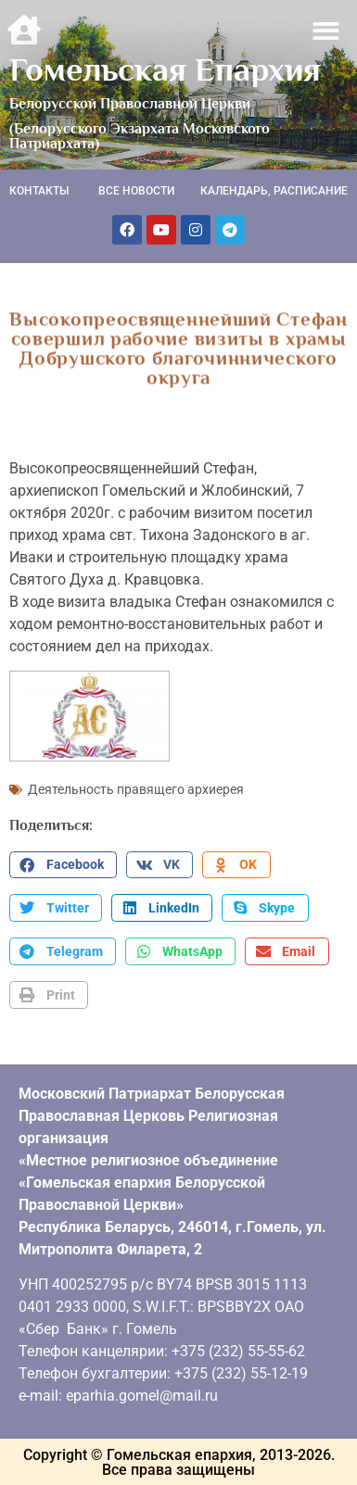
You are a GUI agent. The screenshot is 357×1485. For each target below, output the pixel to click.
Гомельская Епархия (165, 69)
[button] (327, 31)
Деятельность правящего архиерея (136, 788)
